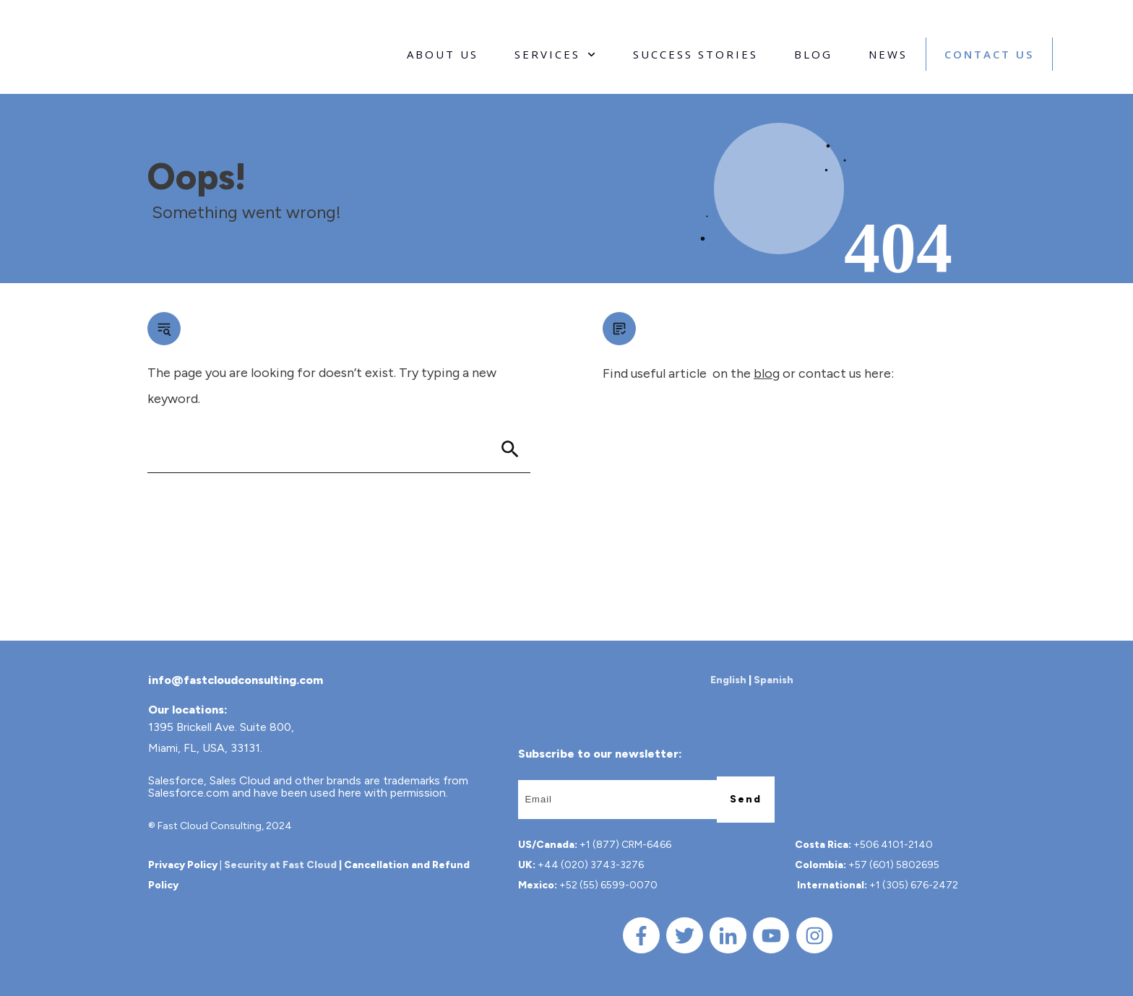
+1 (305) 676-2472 (913, 885)
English (728, 680)
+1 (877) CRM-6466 (625, 845)
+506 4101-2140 (893, 845)
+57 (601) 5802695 (893, 865)
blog (767, 373)
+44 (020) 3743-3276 (591, 865)
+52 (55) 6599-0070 (608, 885)
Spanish (773, 680)
